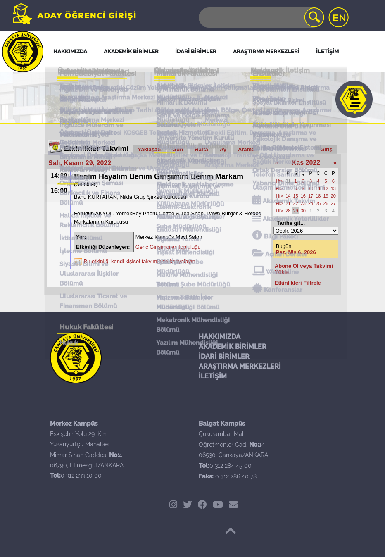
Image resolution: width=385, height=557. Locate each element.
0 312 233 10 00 (81, 475)
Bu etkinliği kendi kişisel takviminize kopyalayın (139, 262)
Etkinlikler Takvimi (96, 149)
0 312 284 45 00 (230, 465)
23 (303, 203)
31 (287, 181)
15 (295, 195)
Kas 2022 (306, 162)
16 (303, 195)
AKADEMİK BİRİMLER (232, 346)
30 (303, 210)
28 (287, 210)
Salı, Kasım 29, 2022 (79, 163)
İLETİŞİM (213, 376)
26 (325, 203)
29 (295, 210)
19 (325, 195)
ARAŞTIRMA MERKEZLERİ (240, 366)
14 (287, 195)
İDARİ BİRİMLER (224, 356)
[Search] (261, 17)
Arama (246, 149)
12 (325, 188)
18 (318, 195)
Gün (177, 149)
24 (310, 203)
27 (333, 203)
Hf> (279, 181)
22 (295, 203)
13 (333, 188)
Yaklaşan (149, 149)
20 (333, 195)
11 (318, 188)
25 (318, 203)
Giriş (326, 149)
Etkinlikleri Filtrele (298, 283)
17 (310, 195)
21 (287, 203)
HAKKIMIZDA (219, 336)
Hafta (201, 149)
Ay (223, 149)
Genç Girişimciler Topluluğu (168, 247)
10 (310, 188)
